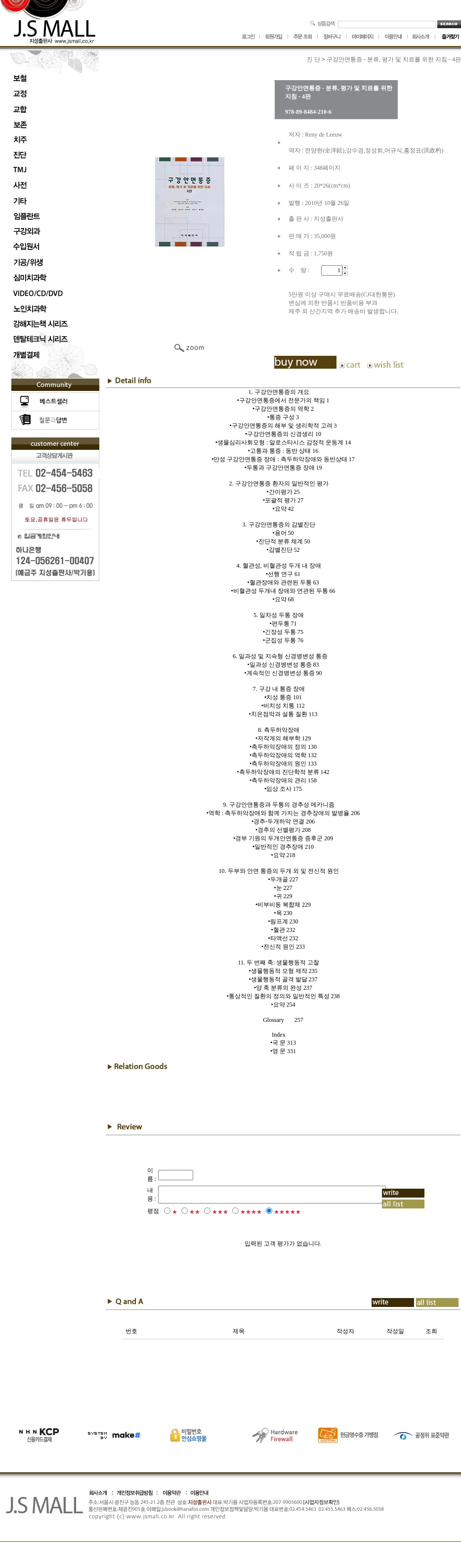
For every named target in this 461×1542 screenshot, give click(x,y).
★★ (180, 1211)
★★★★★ (273, 1211)
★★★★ (237, 1211)
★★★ (206, 1211)
